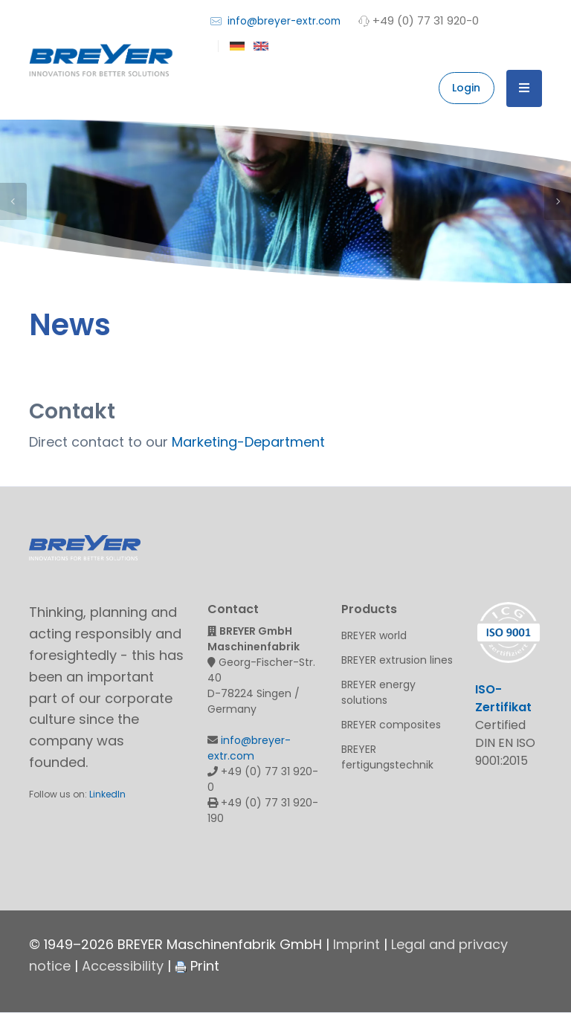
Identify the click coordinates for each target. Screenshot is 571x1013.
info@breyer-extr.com (275, 20)
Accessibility (123, 966)
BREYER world (374, 635)
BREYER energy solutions (378, 692)
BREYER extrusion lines (397, 660)
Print (197, 966)
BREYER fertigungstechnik (387, 757)
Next (557, 201)
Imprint (356, 944)
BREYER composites (391, 724)
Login (466, 87)
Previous (13, 201)
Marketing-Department (248, 442)
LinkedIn (107, 794)
